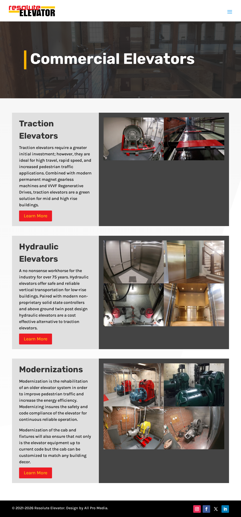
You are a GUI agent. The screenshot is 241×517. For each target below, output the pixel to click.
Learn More (35, 216)
